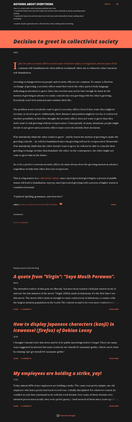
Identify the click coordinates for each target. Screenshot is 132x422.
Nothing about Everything (33, 4)
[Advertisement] (66, 247)
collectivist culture (49, 178)
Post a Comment (20, 222)
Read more (114, 309)
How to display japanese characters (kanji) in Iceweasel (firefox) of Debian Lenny (63, 327)
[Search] (107, 4)
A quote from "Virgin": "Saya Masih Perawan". (64, 276)
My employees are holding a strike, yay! (57, 373)
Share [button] (113, 204)
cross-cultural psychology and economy (38, 204)
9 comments (26, 309)
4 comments (26, 358)
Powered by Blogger (66, 415)
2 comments (26, 406)
